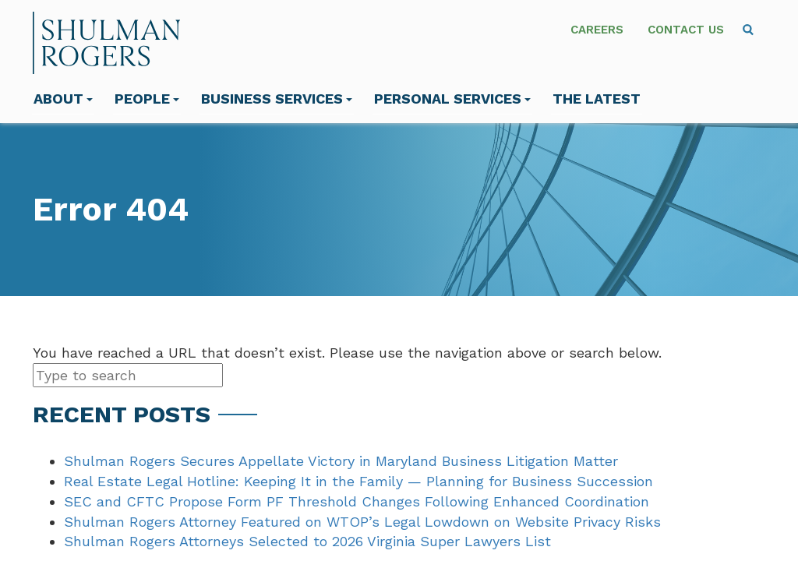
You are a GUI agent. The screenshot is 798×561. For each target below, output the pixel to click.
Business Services (276, 98)
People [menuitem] (147, 98)
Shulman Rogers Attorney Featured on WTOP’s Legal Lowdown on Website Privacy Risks (362, 521)
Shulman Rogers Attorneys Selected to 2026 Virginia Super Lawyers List (307, 541)
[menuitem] (748, 30)
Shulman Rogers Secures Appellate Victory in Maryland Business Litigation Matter (341, 461)
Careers (596, 30)
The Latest (597, 98)
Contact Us (686, 30)
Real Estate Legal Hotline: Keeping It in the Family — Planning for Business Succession (358, 481)
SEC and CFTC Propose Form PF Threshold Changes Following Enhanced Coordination (356, 501)
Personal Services (452, 98)
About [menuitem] (63, 98)
